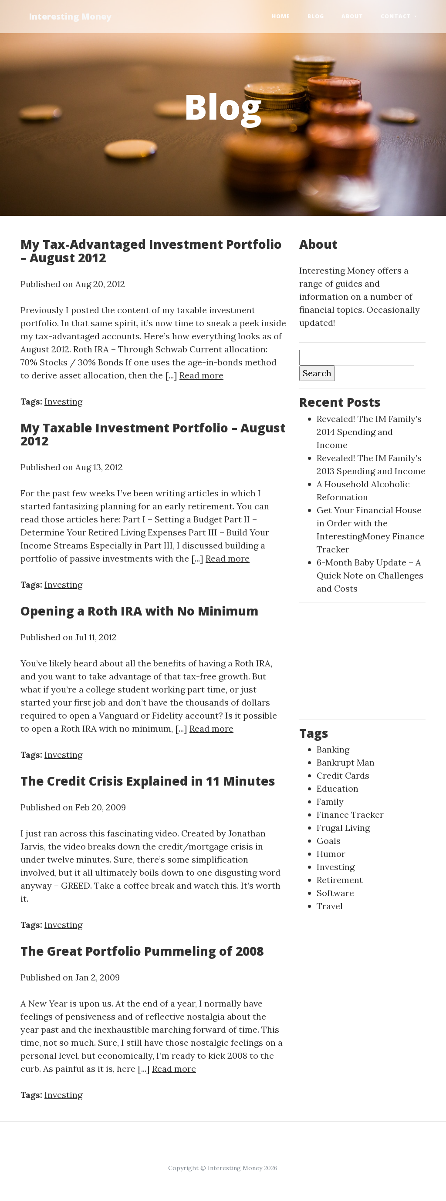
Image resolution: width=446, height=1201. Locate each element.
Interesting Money (70, 16)
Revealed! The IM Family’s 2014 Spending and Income (369, 431)
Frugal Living (343, 827)
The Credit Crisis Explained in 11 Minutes (147, 781)
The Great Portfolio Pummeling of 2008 (142, 951)
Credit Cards (343, 775)
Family (330, 801)
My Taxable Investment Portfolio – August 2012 (153, 434)
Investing (63, 401)
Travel (330, 905)
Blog (315, 16)
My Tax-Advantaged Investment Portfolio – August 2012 (151, 251)
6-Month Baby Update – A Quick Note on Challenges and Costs (370, 575)
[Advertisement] (362, 659)
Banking (333, 749)
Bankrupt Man (346, 762)
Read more (201, 375)
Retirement (340, 879)
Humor (331, 853)
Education (337, 788)
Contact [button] (397, 16)
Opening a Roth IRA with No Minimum (139, 610)
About (352, 16)
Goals (329, 840)
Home (281, 16)
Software (335, 892)
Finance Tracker (350, 814)
